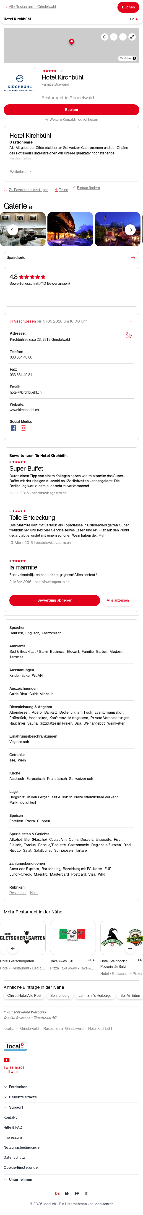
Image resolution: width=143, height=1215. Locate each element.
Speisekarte (71, 257)
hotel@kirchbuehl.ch (26, 392)
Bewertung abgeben (54, 600)
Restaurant (17, 893)
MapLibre (125, 58)
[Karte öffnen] (128, 335)
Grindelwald (29, 1028)
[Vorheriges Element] (12, 229)
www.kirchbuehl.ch (24, 410)
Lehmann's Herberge (95, 995)
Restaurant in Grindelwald (63, 1028)
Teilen (61, 190)
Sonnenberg (60, 995)
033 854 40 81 (21, 375)
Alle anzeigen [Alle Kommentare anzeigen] (118, 600)
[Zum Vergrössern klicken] (23, 229)
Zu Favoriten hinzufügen (28, 189)
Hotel (34, 893)
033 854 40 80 (21, 357)
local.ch (10, 1028)
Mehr (103, 535)
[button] (71, 42)
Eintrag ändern (86, 188)
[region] (71, 45)
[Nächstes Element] (130, 229)
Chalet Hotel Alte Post (24, 995)
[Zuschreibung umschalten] (134, 58)
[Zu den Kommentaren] (134, 19)
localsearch (103, 1204)
